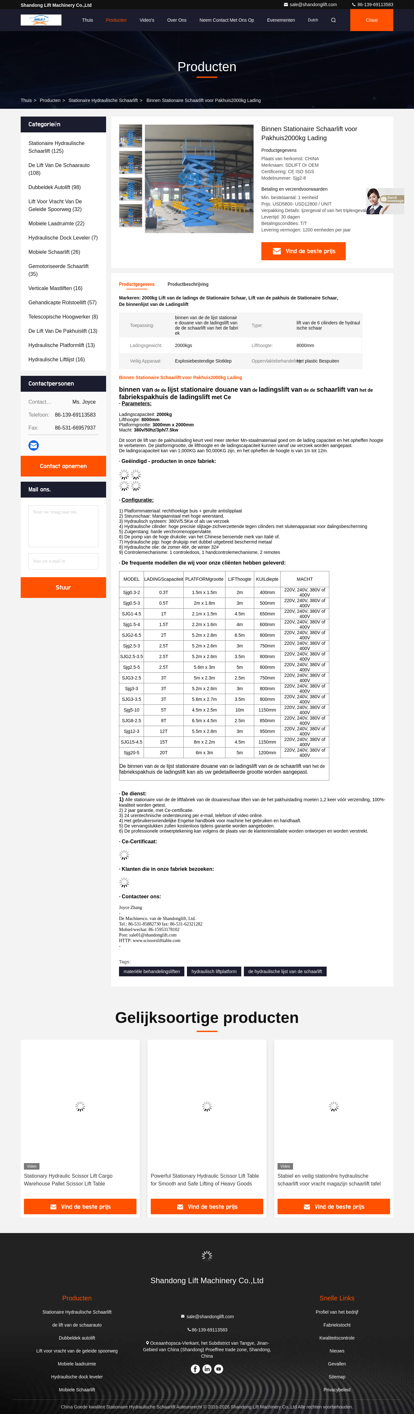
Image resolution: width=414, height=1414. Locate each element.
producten (50, 100)
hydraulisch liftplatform (213, 971)
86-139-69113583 (372, 4)
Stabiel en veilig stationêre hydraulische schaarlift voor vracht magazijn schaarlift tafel (329, 1179)
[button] (131, 224)
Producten (116, 20)
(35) (58, 270)
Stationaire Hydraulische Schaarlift (103, 100)
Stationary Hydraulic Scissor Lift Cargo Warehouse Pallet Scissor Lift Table (68, 1179)
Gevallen (337, 1363)
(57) (62, 302)
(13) (62, 331)
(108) (59, 169)
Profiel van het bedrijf (337, 1312)
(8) (63, 317)
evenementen (281, 20)
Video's (147, 20)
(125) (56, 147)
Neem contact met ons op (227, 20)
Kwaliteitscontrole (337, 1338)
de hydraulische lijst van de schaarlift (285, 971)
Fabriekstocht (337, 1325)
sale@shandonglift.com (310, 4)
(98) (54, 187)
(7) (63, 238)
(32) (55, 205)
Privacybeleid (336, 1389)
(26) (54, 252)
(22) (56, 223)
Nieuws (337, 1350)
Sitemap (337, 1376)
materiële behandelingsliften (152, 971)
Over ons (177, 20)
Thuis (87, 20)
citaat (372, 20)
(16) (55, 288)
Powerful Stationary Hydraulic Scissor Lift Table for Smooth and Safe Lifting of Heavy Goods (205, 1179)
